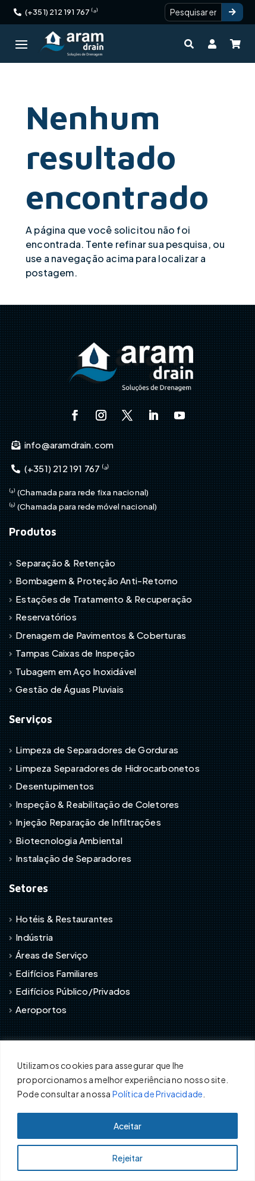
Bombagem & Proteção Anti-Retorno (96, 580)
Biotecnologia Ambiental (68, 840)
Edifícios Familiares (56, 973)
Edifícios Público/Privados (72, 991)
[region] (127, 1110)
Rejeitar (127, 1158)
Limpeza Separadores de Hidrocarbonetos (107, 767)
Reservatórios (46, 616)
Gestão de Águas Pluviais (69, 689)
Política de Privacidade (157, 1093)
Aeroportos (41, 1009)
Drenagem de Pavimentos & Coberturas (100, 635)
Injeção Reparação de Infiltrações (88, 821)
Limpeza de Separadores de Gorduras (96, 749)
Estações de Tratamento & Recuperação (103, 598)
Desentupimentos (54, 785)
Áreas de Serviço (51, 954)
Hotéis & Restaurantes (64, 918)
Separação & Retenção (65, 562)
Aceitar (127, 1125)
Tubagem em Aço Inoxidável (75, 671)
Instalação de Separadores (73, 858)
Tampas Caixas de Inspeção (75, 652)
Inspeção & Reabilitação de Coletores (97, 804)
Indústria (34, 937)
